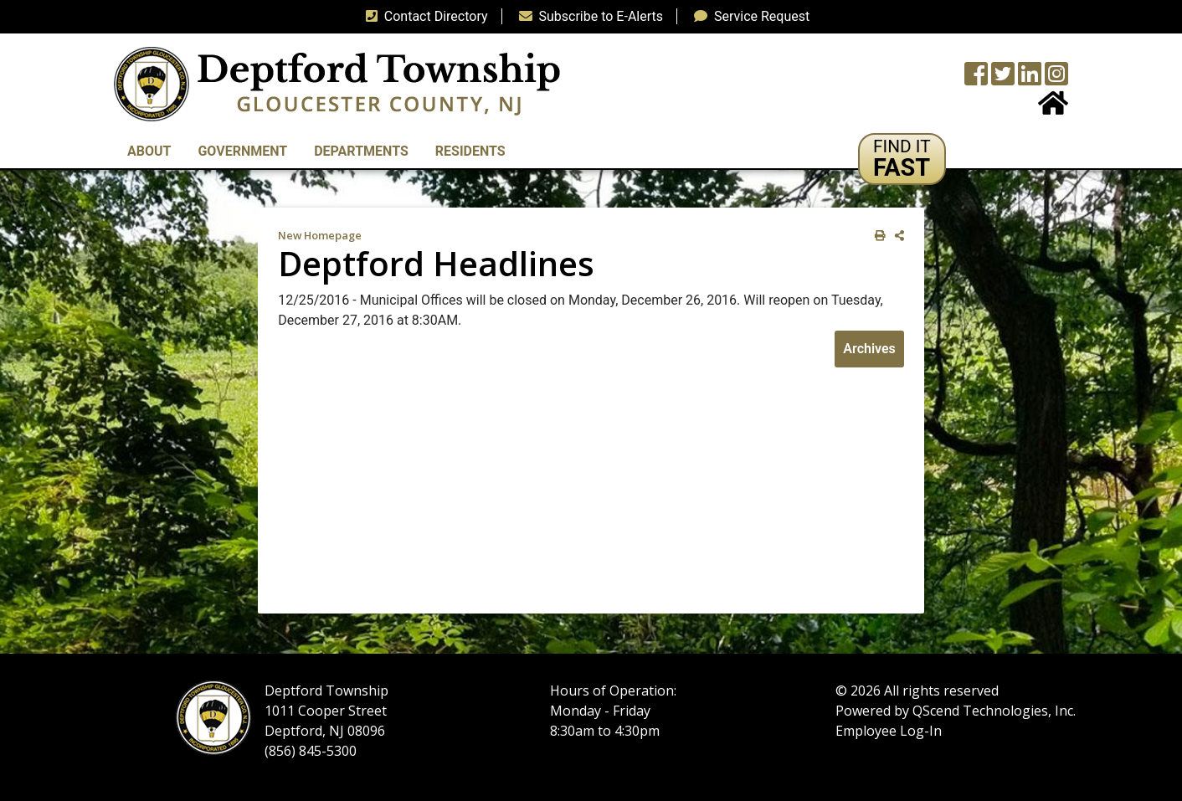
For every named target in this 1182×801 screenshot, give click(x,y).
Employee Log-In (888, 730)
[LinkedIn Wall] (1029, 79)
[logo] (337, 83)
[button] (902, 159)
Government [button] (242, 151)
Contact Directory (423, 16)
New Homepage (320, 235)
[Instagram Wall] (1056, 79)
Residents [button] (470, 151)
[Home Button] (1053, 108)
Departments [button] (361, 151)
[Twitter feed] (1003, 79)
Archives (869, 349)
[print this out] (877, 235)
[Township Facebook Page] (976, 79)
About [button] (149, 151)
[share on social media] (896, 235)
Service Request (748, 16)
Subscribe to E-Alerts (588, 16)
